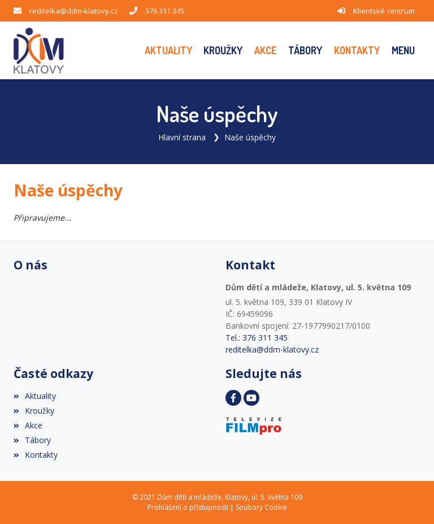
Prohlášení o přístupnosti (187, 507)
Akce (28, 425)
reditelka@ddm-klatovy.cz (73, 11)
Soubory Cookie (261, 507)
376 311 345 (164, 11)
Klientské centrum (384, 11)
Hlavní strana (182, 137)
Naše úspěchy (250, 137)
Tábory (32, 440)
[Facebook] (233, 398)
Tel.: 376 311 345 (256, 337)
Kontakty (36, 454)
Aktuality (35, 395)
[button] (402, 50)
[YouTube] (251, 398)
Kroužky (34, 410)
